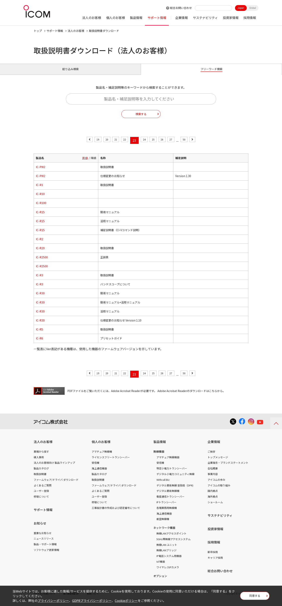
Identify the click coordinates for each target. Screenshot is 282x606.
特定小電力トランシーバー (171, 473)
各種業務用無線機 (166, 512)
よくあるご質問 (43, 489)
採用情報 (249, 17)
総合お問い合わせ (181, 8)
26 (166, 144)
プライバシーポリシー (53, 600)
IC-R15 (40, 216)
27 (177, 144)
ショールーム (215, 506)
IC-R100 (41, 207)
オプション (160, 580)
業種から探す (41, 456)
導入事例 (39, 461)
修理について (41, 501)
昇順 (85, 162)
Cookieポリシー (126, 600)
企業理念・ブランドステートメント (228, 467)
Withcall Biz (163, 484)
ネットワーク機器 (164, 532)
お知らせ (40, 527)
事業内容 (213, 478)
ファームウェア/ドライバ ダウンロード (56, 484)
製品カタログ (41, 473)
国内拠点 (213, 495)
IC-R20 (40, 252)
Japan (241, 8)
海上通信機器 (99, 473)
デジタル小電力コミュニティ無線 (175, 478)
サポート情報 (156, 17)
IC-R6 (39, 343)
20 (100, 144)
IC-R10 (40, 198)
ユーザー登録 (41, 495)
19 (90, 144)
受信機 (95, 467)
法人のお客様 (91, 17)
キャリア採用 (215, 562)
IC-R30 (40, 298)
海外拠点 (213, 501)
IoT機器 (160, 566)
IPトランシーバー (166, 506)
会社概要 (213, 473)
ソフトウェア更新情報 (46, 554)
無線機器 (158, 456)
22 (122, 144)
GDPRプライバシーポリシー (92, 600)
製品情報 (136, 17)
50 (192, 144)
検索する (141, 118)
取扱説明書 (40, 478)
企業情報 (181, 17)
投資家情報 (231, 17)
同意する (254, 597)
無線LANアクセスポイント (171, 538)
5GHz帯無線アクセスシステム (173, 543)
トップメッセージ (218, 461)
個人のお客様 (115, 17)
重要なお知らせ (43, 537)
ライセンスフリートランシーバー (111, 461)
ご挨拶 (211, 456)
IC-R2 (39, 243)
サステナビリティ (205, 17)
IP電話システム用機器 (169, 560)
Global (252, 8)
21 (111, 144)
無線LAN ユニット (166, 549)
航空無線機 (162, 523)
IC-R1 (39, 189)
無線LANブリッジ (166, 555)
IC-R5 (39, 334)
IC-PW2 (40, 171)
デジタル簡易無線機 (167, 495)
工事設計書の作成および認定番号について (116, 512)
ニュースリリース (44, 543)
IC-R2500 (42, 261)
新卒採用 (213, 556)
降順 (93, 162)
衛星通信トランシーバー (170, 501)
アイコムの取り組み (219, 489)
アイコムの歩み (216, 484)
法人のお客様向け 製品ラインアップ (54, 467)
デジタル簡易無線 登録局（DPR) (174, 489)
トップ (38, 31)
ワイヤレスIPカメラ (167, 572)
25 (155, 144)
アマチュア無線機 (102, 456)
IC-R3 (39, 280)
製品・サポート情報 (45, 549)
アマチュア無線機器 (167, 461)
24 (144, 144)
